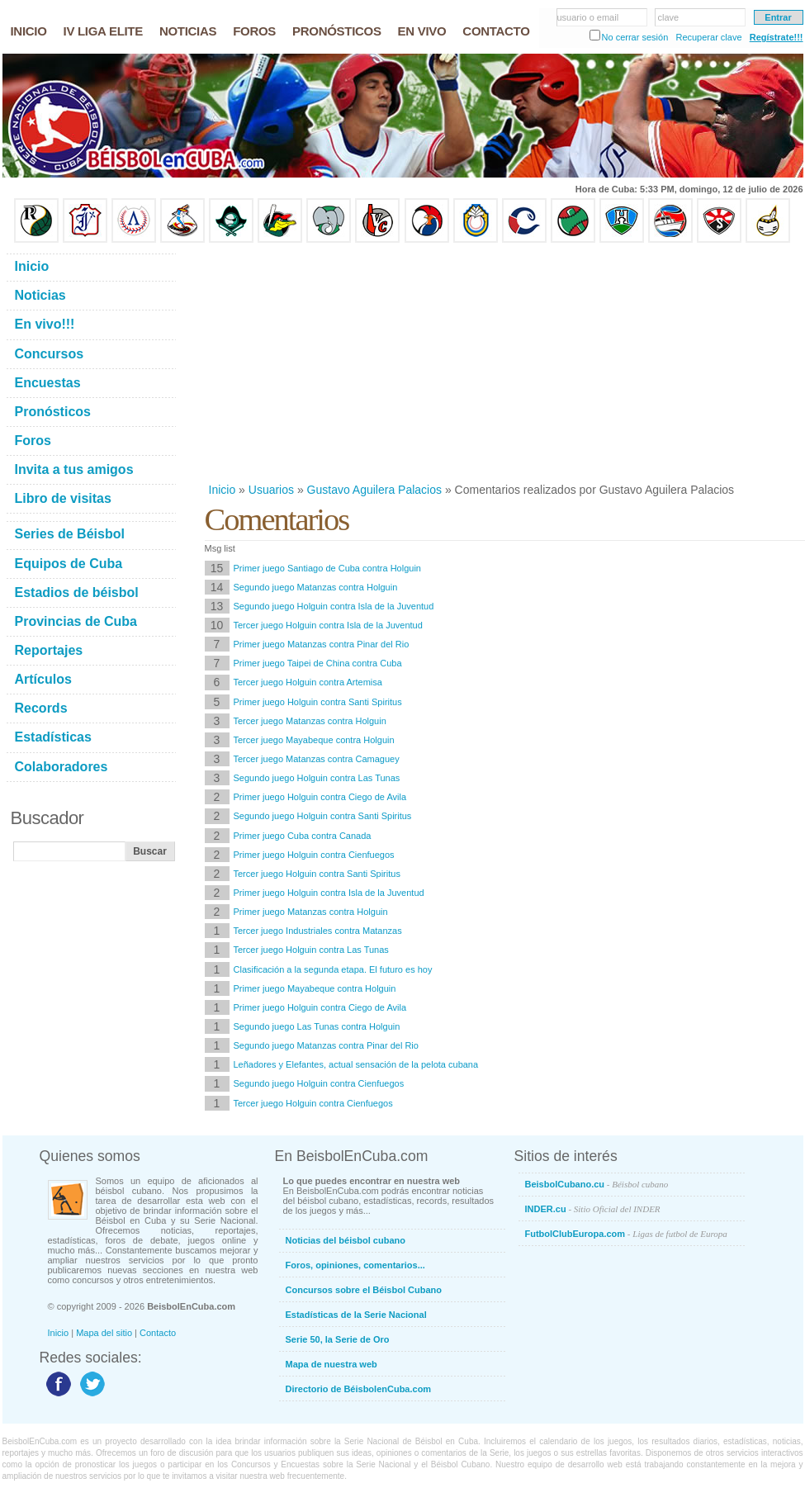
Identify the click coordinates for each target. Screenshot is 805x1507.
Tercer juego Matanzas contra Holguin (310, 721)
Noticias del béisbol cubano (345, 1240)
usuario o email (588, 17)
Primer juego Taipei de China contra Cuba (318, 663)
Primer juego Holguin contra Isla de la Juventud (329, 893)
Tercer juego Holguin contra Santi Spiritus (317, 874)
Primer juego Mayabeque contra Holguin (315, 988)
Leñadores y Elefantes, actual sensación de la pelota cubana (356, 1064)
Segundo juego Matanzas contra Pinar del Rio (326, 1045)
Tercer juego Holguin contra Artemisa (308, 682)
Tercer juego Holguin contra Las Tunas (311, 950)
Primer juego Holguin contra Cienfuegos (314, 855)
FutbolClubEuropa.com (626, 1234)
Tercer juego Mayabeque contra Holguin (314, 740)
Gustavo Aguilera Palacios (374, 489)
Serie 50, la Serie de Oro (338, 1339)
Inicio (222, 489)
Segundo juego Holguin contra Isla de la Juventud (334, 606)
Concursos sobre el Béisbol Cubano (364, 1290)
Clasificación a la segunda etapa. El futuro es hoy (333, 969)
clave (669, 17)
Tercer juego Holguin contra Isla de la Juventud (328, 625)
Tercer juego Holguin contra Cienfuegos (313, 1103)
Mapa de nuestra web (331, 1364)
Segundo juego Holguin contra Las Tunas (317, 778)
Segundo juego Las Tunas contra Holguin (317, 1026)
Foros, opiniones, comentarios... (355, 1265)
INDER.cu (593, 1209)
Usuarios (271, 489)
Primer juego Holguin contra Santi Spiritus (318, 702)
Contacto (158, 1333)
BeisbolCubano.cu (597, 1184)
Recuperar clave (708, 37)
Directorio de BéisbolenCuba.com (359, 1389)
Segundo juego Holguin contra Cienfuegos (319, 1083)
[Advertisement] (481, 362)
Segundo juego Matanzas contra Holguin (316, 587)
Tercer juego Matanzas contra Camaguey (317, 759)
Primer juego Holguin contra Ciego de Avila (320, 797)
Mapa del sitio (104, 1333)
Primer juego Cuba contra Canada (303, 836)
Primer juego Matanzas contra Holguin (311, 912)
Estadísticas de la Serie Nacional (356, 1315)
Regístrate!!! (776, 37)
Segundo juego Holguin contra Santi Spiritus (323, 816)
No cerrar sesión (635, 37)
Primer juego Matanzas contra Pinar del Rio (322, 644)
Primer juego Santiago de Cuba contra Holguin (327, 568)
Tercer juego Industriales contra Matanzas (318, 931)
